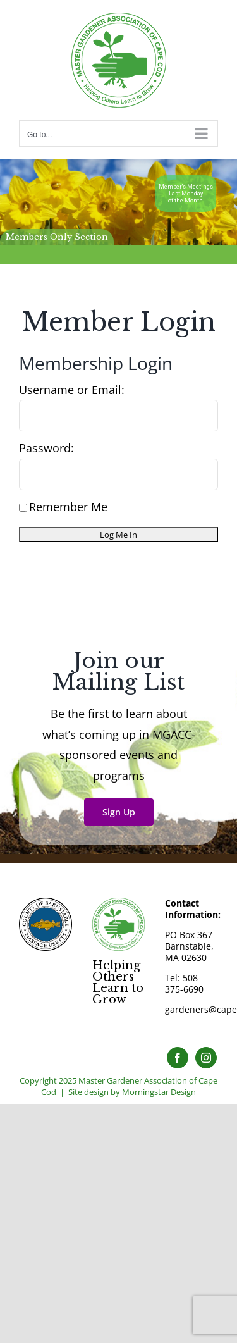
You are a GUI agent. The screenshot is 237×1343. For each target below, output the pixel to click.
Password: (46, 447)
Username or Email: (72, 389)
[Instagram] (206, 1057)
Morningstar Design (159, 1092)
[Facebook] (177, 1057)
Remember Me (63, 506)
